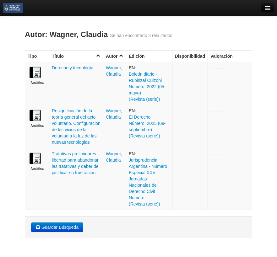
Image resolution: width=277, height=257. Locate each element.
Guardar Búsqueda (57, 227)
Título (76, 56)
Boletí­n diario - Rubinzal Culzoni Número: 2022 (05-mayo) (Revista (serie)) (147, 87)
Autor (114, 56)
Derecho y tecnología (72, 67)
